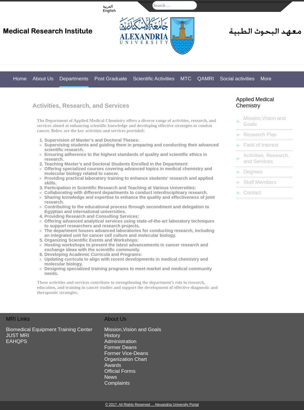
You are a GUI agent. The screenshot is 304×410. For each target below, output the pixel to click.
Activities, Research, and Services (266, 158)
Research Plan (260, 134)
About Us (42, 79)
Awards (112, 365)
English (109, 11)
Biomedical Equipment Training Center (49, 329)
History (112, 335)
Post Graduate (110, 79)
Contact (252, 192)
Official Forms (120, 371)
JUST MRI (17, 335)
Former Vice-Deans (126, 353)
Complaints (117, 383)
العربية (108, 6)
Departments (73, 79)
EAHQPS (16, 341)
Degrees (253, 172)
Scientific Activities (153, 79)
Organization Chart (125, 359)
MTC (185, 79)
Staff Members (259, 182)
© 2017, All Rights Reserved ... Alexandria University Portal (152, 405)
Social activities (237, 79)
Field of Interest (260, 145)
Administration (120, 341)
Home (20, 79)
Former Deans (120, 347)
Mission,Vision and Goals (264, 121)
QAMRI (205, 79)
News (110, 377)
